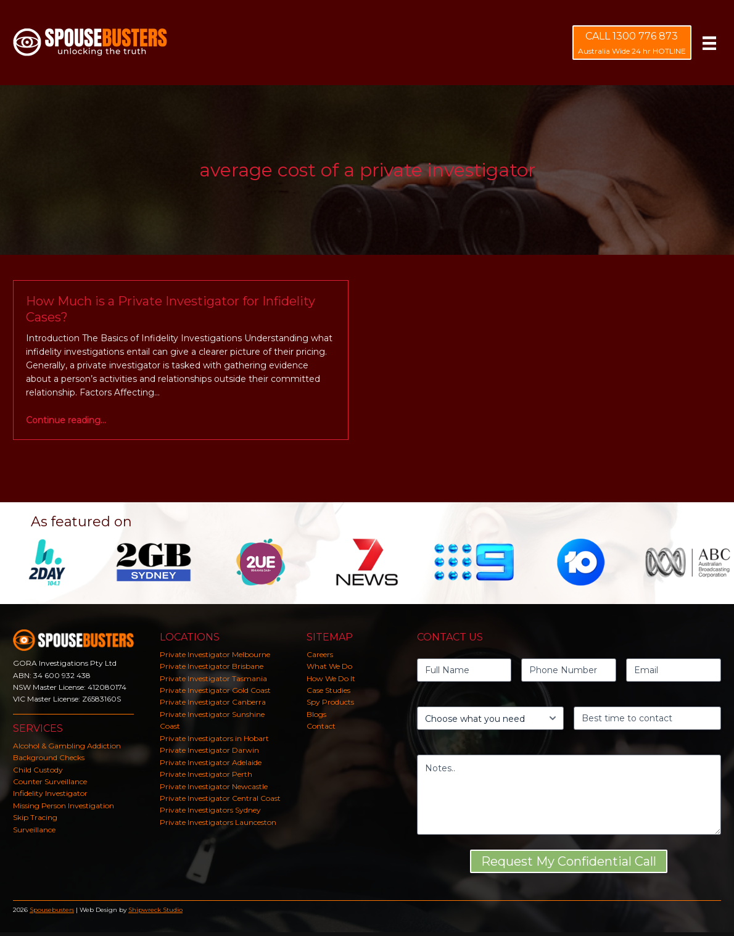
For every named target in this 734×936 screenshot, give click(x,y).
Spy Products (330, 701)
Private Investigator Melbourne (215, 654)
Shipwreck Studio (155, 910)
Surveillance (34, 829)
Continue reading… (66, 420)
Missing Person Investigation (63, 805)
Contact (321, 726)
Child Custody (38, 769)
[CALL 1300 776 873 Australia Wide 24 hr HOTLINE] (631, 42)
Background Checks (49, 757)
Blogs (316, 714)
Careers (320, 654)
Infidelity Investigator (50, 793)
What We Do (329, 666)
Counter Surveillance (50, 781)
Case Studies (328, 690)
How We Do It (331, 678)
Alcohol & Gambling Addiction (67, 745)
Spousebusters (52, 910)
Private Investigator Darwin (209, 750)
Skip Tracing (35, 817)
